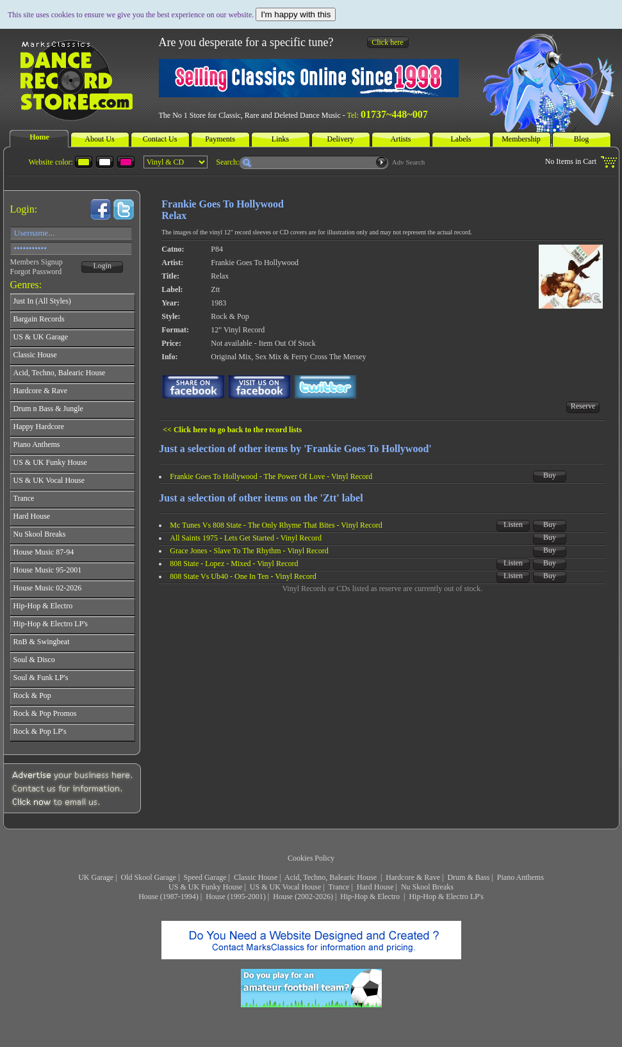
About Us (99, 138)
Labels (461, 138)
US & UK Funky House (205, 886)
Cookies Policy (311, 858)
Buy (549, 475)
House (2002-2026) (303, 896)
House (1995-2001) (236, 896)
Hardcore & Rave (413, 877)
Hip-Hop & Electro (371, 896)
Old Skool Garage (149, 877)
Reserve (583, 406)
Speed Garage (205, 877)
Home (39, 137)
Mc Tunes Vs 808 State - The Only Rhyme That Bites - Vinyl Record (276, 525)
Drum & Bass (468, 877)
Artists (400, 138)
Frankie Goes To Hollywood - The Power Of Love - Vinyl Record (271, 476)
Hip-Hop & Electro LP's (446, 896)
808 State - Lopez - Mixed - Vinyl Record (234, 563)
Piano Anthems (520, 877)
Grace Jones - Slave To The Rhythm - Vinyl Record (249, 550)
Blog (581, 138)
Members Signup (36, 261)
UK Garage (95, 877)
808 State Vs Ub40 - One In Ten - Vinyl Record (243, 576)
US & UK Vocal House (286, 886)
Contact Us (160, 138)
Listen (513, 524)
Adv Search (408, 162)
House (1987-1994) (168, 896)
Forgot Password (36, 271)
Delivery (340, 138)
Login (102, 265)
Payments (220, 138)
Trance (339, 886)
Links (280, 138)
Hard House (375, 886)
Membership (521, 138)
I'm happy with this (296, 14)
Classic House (255, 877)
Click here (388, 42)
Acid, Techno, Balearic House (331, 877)
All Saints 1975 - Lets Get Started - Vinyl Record (246, 537)
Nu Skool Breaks (427, 886)
